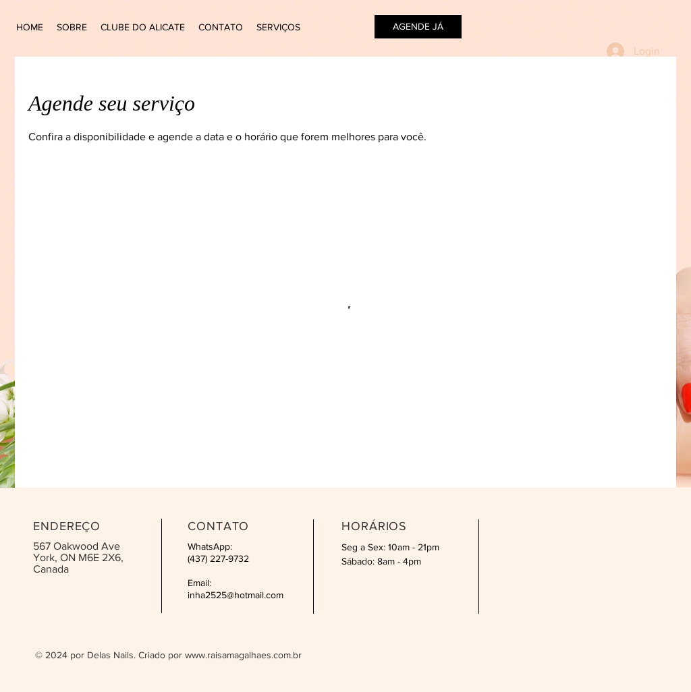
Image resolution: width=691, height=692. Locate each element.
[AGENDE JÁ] (418, 26)
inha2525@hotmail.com (235, 594)
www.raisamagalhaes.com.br (243, 655)
